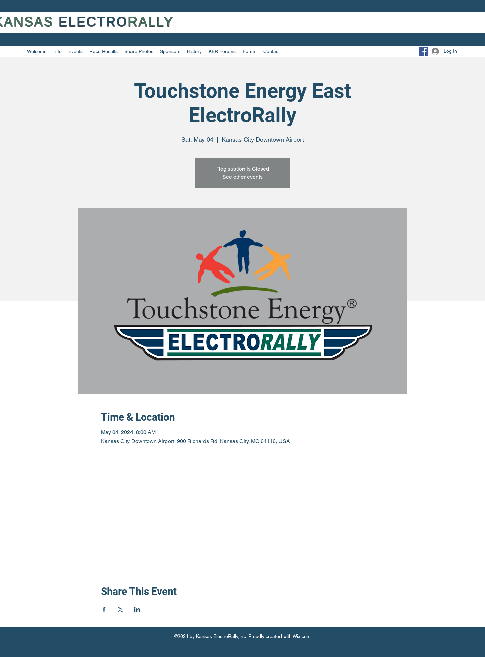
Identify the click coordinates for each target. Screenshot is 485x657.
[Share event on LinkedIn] (137, 609)
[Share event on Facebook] (104, 609)
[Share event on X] (120, 609)
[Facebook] (423, 51)
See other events (242, 177)
